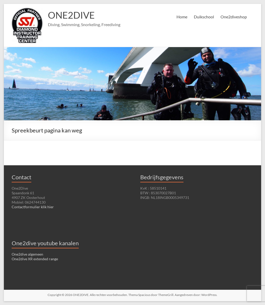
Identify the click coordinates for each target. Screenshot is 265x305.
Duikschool (204, 16)
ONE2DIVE (71, 15)
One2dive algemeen (27, 254)
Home (181, 16)
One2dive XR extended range (35, 259)
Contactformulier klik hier (33, 207)
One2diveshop (233, 16)
